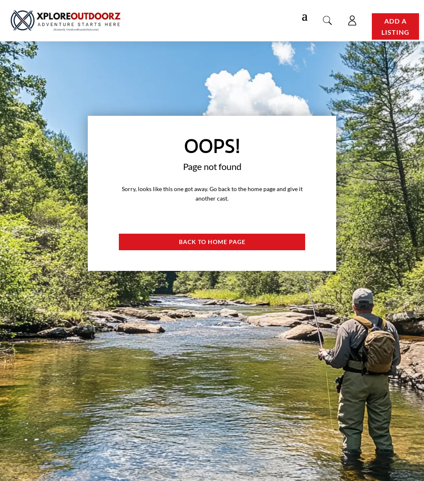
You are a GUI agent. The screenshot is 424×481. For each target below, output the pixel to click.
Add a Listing (395, 26)
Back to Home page (212, 241)
